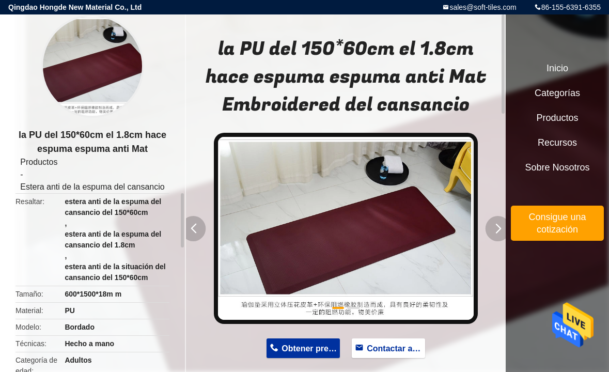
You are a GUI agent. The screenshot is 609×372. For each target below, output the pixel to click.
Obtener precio (310, 348)
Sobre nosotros (557, 167)
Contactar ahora (396, 348)
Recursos (557, 142)
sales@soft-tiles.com (482, 7)
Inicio (557, 68)
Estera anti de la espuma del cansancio (92, 186)
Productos (38, 162)
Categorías (557, 93)
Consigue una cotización (557, 223)
